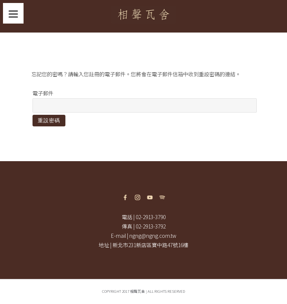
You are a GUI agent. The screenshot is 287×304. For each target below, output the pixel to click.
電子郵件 (43, 93)
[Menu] (13, 13)
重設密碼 (49, 120)
